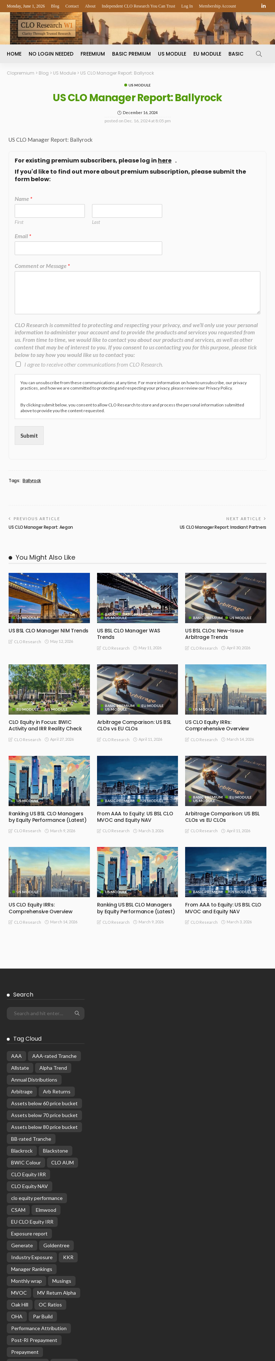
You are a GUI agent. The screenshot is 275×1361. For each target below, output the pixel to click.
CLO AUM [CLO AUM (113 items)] (62, 1071)
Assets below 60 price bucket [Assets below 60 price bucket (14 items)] (44, 1012)
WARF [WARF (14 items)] (64, 1296)
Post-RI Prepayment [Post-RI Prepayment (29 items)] (34, 1248)
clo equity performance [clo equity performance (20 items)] (37, 1106)
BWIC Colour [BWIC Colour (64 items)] (26, 1071)
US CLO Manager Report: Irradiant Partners (223, 527)
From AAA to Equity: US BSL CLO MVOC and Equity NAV (135, 817)
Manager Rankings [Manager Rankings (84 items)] (31, 1177)
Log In (187, 6)
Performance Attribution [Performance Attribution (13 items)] (39, 1237)
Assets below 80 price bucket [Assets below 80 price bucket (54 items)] (44, 1035)
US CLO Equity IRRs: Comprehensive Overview (217, 725)
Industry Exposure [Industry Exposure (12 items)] (32, 1166)
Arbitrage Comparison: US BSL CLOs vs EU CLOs (134, 725)
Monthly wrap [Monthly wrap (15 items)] (26, 1189)
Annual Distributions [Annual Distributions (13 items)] (34, 988)
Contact (72, 6)
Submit (29, 435)
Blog (55, 6)
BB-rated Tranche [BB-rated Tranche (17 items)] (31, 1047)
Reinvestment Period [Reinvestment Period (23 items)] (35, 1284)
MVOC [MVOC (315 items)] (19, 1201)
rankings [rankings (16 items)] (64, 1272)
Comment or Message (42, 265)
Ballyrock (32, 481)
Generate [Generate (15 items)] (22, 1154)
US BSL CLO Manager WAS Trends (128, 634)
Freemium (93, 53)
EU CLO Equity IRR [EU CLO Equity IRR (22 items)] (32, 1130)
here (165, 161)
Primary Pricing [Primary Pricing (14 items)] (27, 1272)
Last (96, 222)
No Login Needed (51, 53)
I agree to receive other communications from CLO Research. (93, 364)
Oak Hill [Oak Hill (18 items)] (19, 1213)
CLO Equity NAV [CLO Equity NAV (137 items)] (29, 1095)
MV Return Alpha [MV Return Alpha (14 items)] (56, 1201)
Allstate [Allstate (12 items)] (20, 976)
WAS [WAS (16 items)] (16, 1308)
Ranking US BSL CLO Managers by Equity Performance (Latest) (48, 817)
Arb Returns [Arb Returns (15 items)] (57, 1000)
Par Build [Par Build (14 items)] (43, 1225)
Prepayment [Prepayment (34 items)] (25, 1260)
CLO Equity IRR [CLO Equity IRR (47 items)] (28, 1083)
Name (23, 198)
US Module (172, 53)
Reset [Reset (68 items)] (18, 1296)
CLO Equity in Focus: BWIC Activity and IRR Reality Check (45, 725)
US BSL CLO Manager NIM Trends (48, 630)
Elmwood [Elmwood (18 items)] (46, 1118)
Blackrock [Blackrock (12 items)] (22, 1059)
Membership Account (217, 6)
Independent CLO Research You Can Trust (138, 6)
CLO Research (27, 641)
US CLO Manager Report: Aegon (41, 527)
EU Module (207, 53)
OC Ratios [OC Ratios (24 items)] (50, 1213)
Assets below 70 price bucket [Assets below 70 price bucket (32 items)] (44, 1024)
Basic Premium (131, 53)
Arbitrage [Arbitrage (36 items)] (22, 1000)
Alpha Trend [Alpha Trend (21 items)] (53, 976)
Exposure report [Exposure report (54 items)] (29, 1142)
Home (14, 53)
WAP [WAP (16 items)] (41, 1296)
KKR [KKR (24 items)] (68, 1166)
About (90, 6)
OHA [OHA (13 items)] (17, 1225)
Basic (235, 53)
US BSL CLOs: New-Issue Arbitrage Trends (214, 634)
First (19, 222)
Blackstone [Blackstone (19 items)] (55, 1059)
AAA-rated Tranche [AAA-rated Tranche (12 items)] (54, 964)
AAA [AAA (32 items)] (16, 964)
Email (23, 235)
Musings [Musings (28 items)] (61, 1189)
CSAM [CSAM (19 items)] (18, 1118)
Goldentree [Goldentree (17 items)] (56, 1154)
